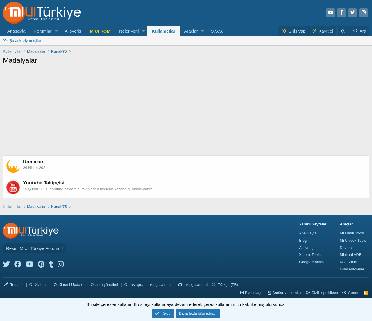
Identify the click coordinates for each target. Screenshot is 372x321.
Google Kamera (312, 262)
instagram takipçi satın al (150, 284)
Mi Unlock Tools (353, 240)
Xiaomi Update (70, 284)
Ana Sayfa (307, 233)
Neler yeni (129, 30)
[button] (56, 31)
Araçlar (191, 30)
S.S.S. (217, 30)
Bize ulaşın (254, 292)
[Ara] (359, 31)
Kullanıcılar (163, 30)
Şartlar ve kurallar (287, 292)
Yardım (354, 292)
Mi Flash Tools (352, 233)
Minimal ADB (350, 254)
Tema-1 (13, 284)
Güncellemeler (352, 269)
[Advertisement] (186, 112)
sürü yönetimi (106, 284)
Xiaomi (40, 284)
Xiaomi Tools (309, 254)
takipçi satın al (196, 284)
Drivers (346, 247)
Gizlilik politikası (324, 292)
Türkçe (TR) (225, 284)
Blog (303, 240)
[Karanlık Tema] (344, 31)
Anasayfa (16, 30)
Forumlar (43, 30)
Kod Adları (348, 262)
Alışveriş (73, 30)
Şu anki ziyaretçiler (25, 40)
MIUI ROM (100, 30)
